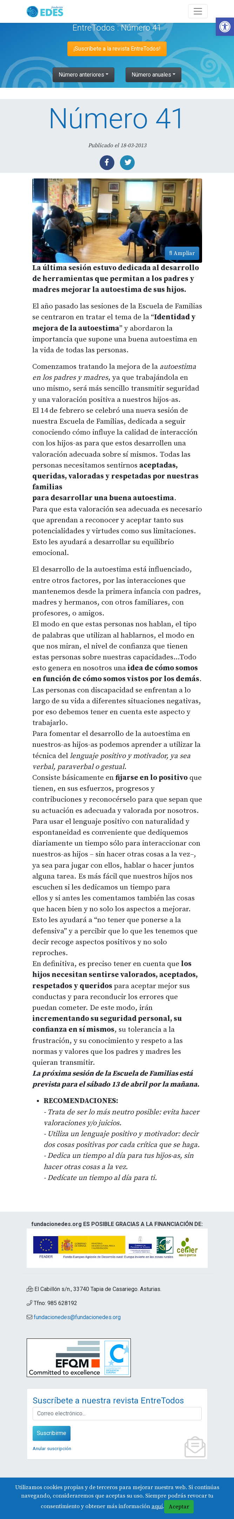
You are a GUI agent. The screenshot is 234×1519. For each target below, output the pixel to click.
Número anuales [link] (151, 74)
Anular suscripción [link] (52, 1448)
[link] (225, 27)
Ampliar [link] (182, 253)
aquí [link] (157, 1506)
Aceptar (179, 1506)
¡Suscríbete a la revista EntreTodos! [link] (117, 48)
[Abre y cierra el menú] (198, 11)
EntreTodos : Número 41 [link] (117, 28)
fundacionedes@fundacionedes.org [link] (77, 1317)
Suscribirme (51, 1433)
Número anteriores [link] (81, 74)
